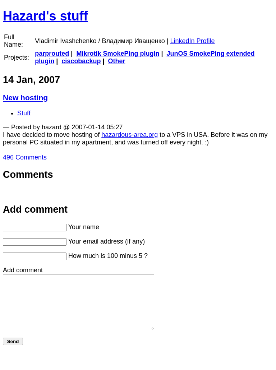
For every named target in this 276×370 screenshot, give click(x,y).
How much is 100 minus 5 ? (108, 255)
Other (116, 61)
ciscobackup (81, 61)
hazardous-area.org (129, 134)
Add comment (23, 270)
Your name (83, 227)
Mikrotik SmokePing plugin (117, 53)
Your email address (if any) (106, 241)
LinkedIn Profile (192, 41)
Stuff (24, 113)
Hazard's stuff (45, 16)
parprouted (52, 53)
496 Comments (25, 157)
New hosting (25, 97)
